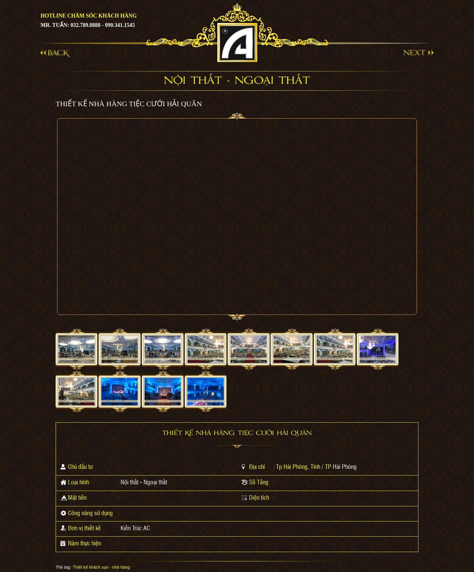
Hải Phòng (345, 466)
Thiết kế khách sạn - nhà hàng (101, 567)
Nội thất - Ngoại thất (144, 482)
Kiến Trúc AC (135, 528)
